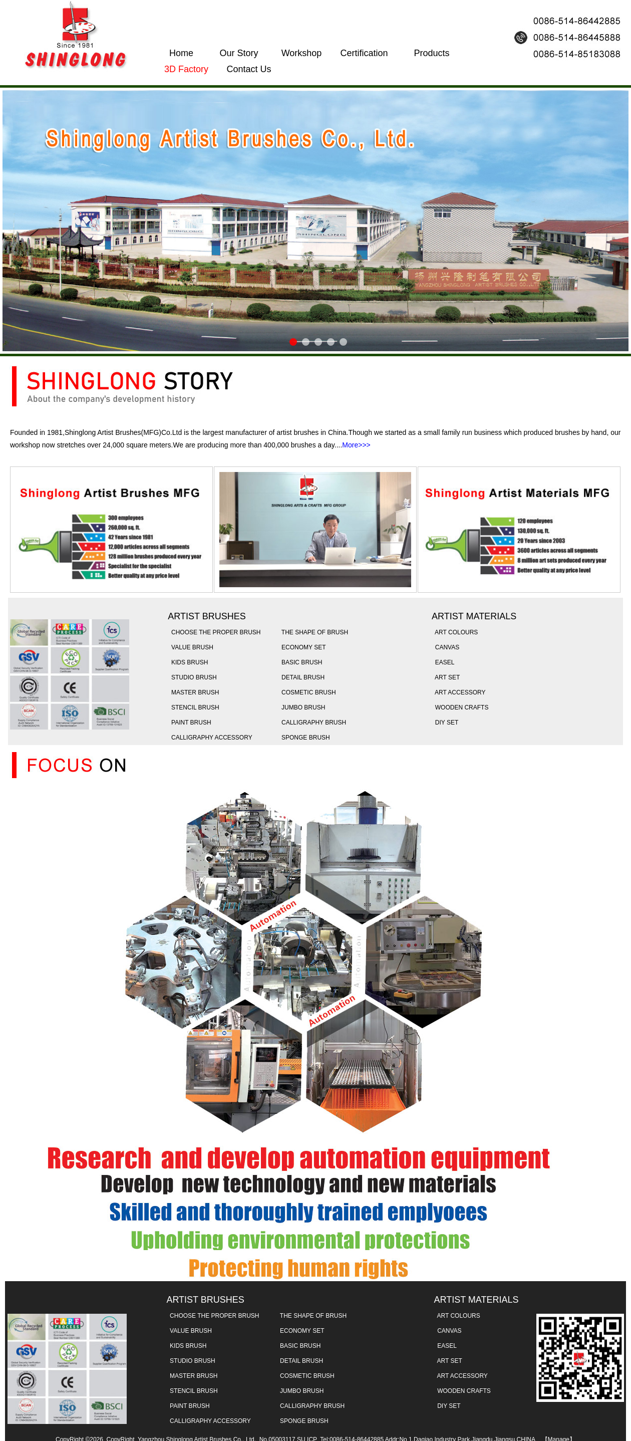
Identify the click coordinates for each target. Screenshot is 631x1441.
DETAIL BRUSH (301, 677)
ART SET (446, 677)
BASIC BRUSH (300, 662)
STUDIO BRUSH (192, 677)
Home (181, 53)
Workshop (301, 53)
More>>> (356, 445)
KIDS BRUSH (188, 662)
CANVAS (445, 647)
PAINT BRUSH (189, 722)
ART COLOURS (455, 632)
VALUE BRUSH (190, 647)
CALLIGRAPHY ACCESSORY (210, 737)
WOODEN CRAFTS (460, 707)
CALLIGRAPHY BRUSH (312, 722)
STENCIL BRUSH (193, 707)
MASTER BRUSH (193, 692)
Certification (364, 53)
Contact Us (248, 69)
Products (431, 53)
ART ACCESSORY (458, 692)
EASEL (443, 662)
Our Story (238, 53)
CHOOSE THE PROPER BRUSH (214, 632)
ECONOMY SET (302, 647)
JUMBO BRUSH (301, 707)
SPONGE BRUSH (304, 737)
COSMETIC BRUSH (307, 692)
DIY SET (445, 722)
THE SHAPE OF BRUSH (313, 632)
